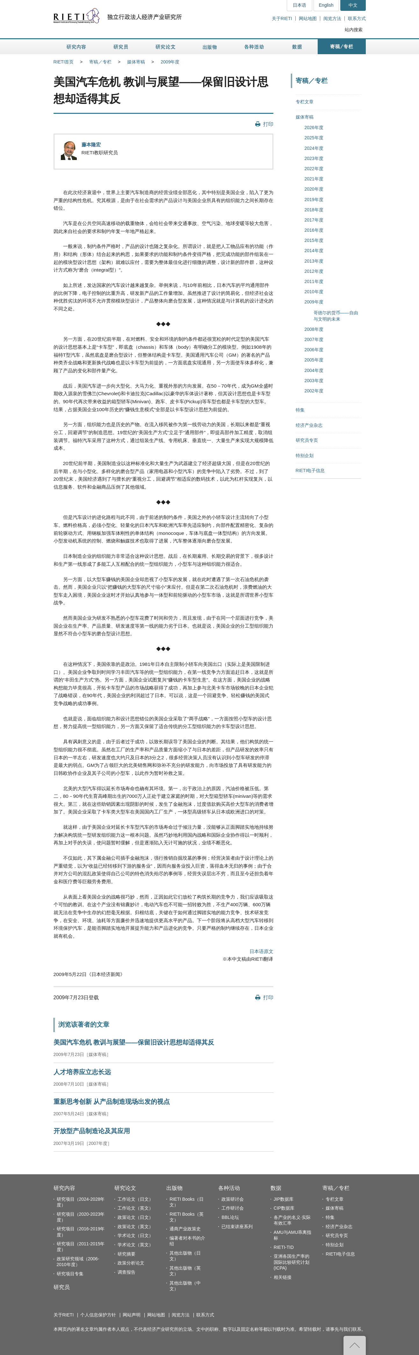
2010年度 (314, 291)
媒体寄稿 (136, 61)
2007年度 (314, 339)
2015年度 (314, 240)
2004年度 (314, 370)
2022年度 (314, 168)
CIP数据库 (284, 1208)
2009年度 (170, 61)
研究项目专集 (70, 1273)
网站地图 (308, 18)
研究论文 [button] (165, 46)
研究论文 (125, 1188)
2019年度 (314, 199)
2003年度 (314, 380)
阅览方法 (332, 18)
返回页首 (354, 1345)
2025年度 (314, 137)
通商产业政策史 (185, 1228)
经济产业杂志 (309, 425)
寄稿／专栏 (100, 61)
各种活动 (229, 1188)
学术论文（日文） (135, 1235)
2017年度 (314, 219)
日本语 (299, 5)
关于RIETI (282, 18)
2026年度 (314, 127)
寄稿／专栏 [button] (342, 46)
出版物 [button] (209, 46)
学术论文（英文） (135, 1244)
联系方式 (357, 18)
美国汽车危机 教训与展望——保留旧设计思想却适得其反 (134, 1042)
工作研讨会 (232, 1208)
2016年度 (314, 230)
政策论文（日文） (135, 1217)
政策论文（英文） (135, 1226)
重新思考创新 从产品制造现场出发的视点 (112, 1101)
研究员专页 (307, 440)
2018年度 (314, 209)
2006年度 (314, 349)
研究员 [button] (121, 46)
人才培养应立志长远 (82, 1071)
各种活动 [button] (254, 46)
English (326, 5)
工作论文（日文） (135, 1199)
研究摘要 (126, 1254)
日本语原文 (261, 951)
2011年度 (314, 281)
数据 (276, 1188)
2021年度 (314, 178)
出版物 (174, 1188)
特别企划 (305, 455)
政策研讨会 (232, 1199)
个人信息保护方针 (98, 1314)
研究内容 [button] (77, 46)
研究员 (62, 1287)
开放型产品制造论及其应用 (92, 1130)
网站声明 (132, 1314)
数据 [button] (298, 46)
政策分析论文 (131, 1262)
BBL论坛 (230, 1217)
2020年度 (314, 189)
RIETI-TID (284, 1247)
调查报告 (126, 1272)
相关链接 (283, 1277)
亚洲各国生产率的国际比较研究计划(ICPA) (291, 1262)
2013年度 (314, 261)
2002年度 (314, 390)
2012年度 (314, 271)
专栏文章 (305, 101)
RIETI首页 (64, 61)
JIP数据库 (283, 1199)
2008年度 (314, 329)
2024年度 (314, 148)
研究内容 (64, 1188)
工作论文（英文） (135, 1208)
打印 (268, 124)
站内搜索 (354, 29)
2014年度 (314, 250)
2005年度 (314, 359)
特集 (300, 409)
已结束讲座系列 (237, 1226)
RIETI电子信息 (310, 470)
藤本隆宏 (91, 144)
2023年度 (314, 158)
